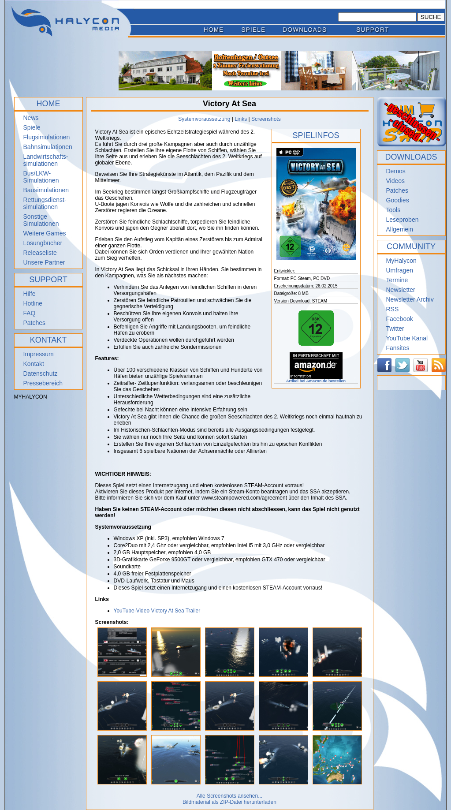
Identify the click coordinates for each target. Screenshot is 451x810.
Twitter (395, 328)
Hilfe (29, 293)
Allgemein (399, 229)
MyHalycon (401, 260)
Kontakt (33, 363)
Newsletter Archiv (410, 299)
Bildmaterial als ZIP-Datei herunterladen (229, 802)
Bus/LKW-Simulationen (41, 177)
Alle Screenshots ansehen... (229, 796)
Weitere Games (44, 233)
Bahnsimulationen (47, 146)
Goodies (397, 200)
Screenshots (266, 119)
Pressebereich (43, 383)
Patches (34, 322)
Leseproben (402, 219)
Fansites (398, 347)
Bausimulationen (46, 190)
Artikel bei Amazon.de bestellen (316, 379)
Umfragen (399, 270)
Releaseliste (40, 252)
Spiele (32, 127)
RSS (392, 309)
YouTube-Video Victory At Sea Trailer (157, 611)
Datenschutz (40, 373)
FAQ (29, 313)
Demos (396, 171)
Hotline (33, 303)
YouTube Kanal (407, 338)
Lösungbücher (43, 242)
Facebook (399, 318)
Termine (397, 280)
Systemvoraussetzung (204, 119)
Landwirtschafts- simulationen (45, 160)
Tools (393, 209)
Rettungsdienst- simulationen (45, 203)
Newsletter (400, 289)
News (31, 117)
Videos (395, 180)
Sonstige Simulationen (41, 220)
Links (241, 119)
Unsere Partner (44, 262)
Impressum (38, 354)
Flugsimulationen (46, 137)
